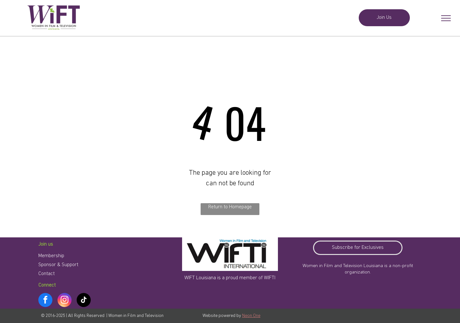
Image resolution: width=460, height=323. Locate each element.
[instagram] (64, 301)
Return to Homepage (230, 207)
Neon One (251, 315)
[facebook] (45, 301)
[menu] (446, 18)
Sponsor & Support (58, 264)
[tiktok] (84, 301)
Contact (46, 273)
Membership (51, 255)
